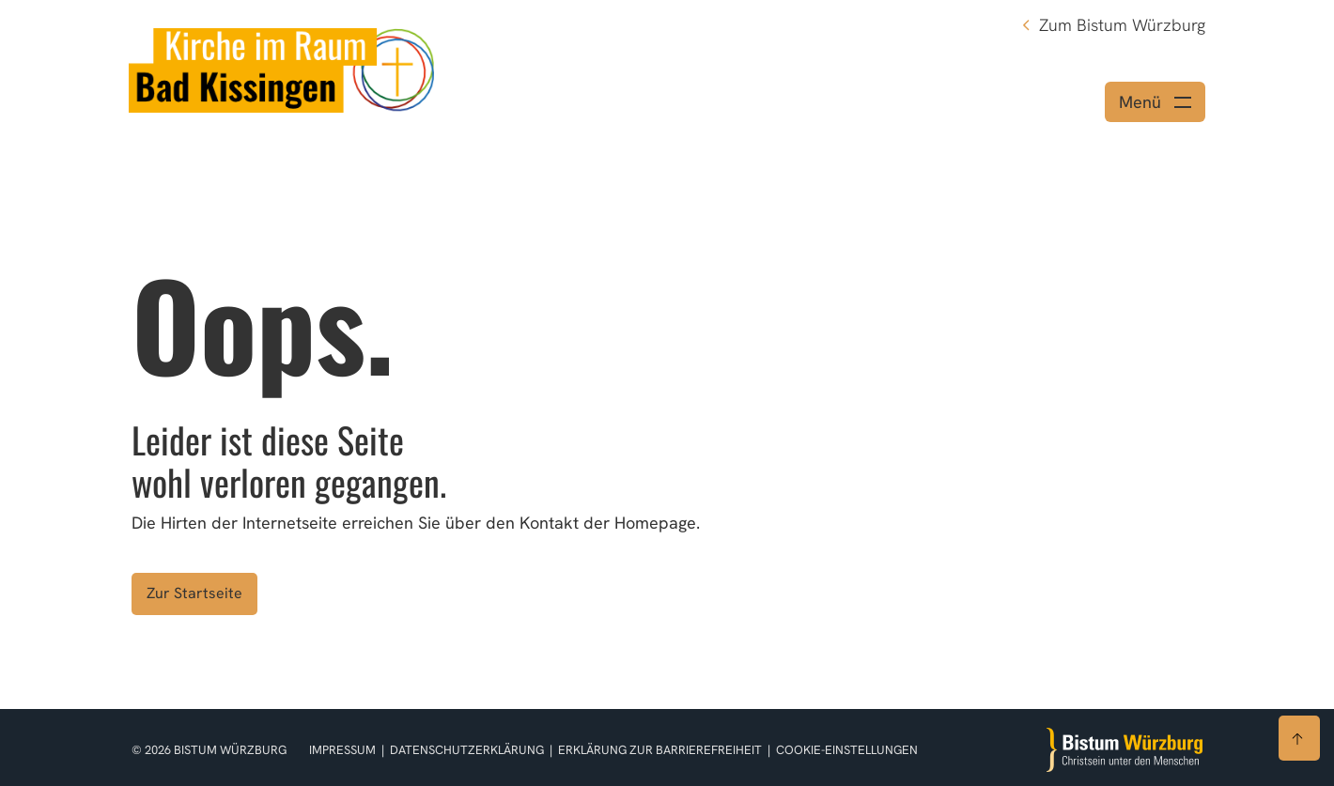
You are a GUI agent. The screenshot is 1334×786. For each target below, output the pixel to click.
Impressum (344, 750)
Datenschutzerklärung (468, 750)
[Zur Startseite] (1124, 750)
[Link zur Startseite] (281, 68)
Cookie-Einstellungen (847, 750)
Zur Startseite (194, 593)
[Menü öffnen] (1155, 102)
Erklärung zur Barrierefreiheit (660, 750)
